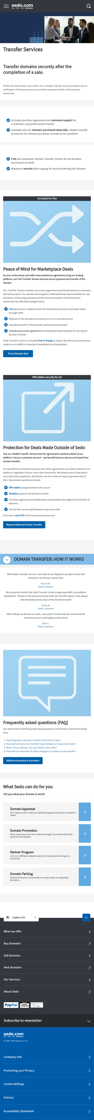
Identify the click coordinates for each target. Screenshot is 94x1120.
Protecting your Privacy (19, 1070)
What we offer (13, 931)
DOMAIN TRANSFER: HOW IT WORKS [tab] (49, 559)
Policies (9, 1097)
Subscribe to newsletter (23, 1020)
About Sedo (11, 991)
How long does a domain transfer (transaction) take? (33, 740)
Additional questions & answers (22, 760)
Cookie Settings (14, 1084)
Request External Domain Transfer (24, 524)
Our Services (12, 979)
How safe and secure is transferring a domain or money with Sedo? (41, 743)
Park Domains (12, 967)
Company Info (13, 1057)
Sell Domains (12, 955)
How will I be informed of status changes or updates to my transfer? (41, 751)
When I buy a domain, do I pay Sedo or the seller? (31, 747)
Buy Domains (12, 943)
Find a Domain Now (18, 353)
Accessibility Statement (19, 1111)
